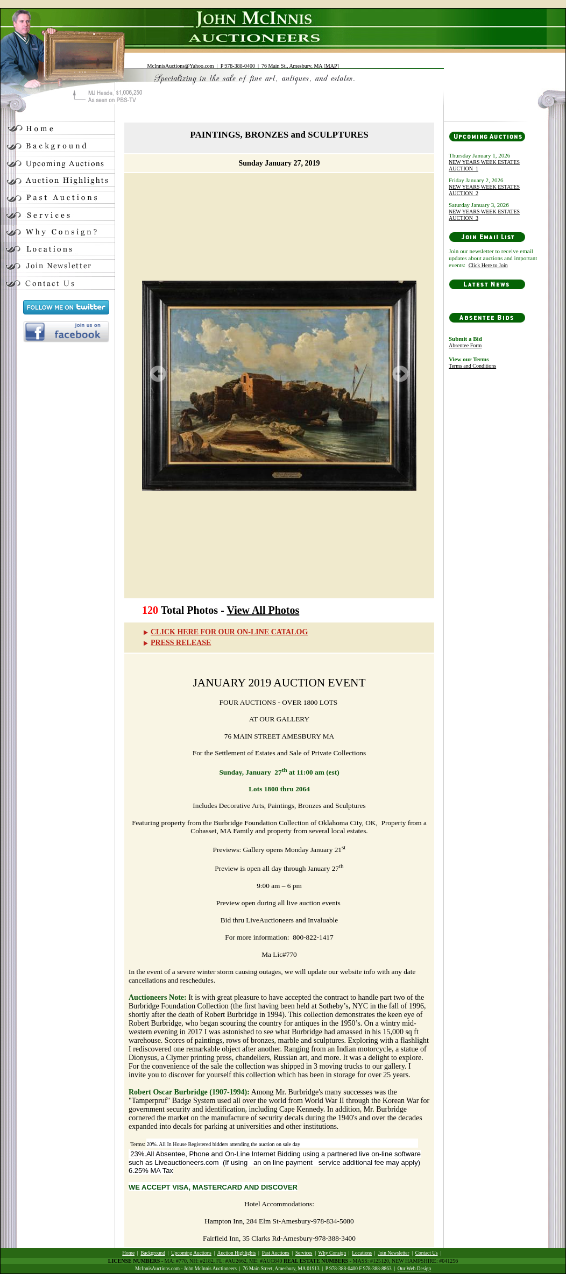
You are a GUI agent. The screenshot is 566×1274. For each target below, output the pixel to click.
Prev (158, 374)
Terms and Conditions (472, 366)
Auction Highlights (236, 1253)
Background (152, 1253)
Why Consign (332, 1253)
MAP (331, 66)
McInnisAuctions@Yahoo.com (180, 66)
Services (304, 1253)
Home (128, 1253)
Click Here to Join (488, 265)
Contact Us (426, 1253)
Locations (362, 1253)
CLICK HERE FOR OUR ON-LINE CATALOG (225, 632)
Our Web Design (414, 1268)
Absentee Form (465, 345)
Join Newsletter (393, 1253)
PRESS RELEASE (176, 643)
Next (400, 374)
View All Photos (263, 610)
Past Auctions (275, 1253)
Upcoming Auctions (191, 1253)
